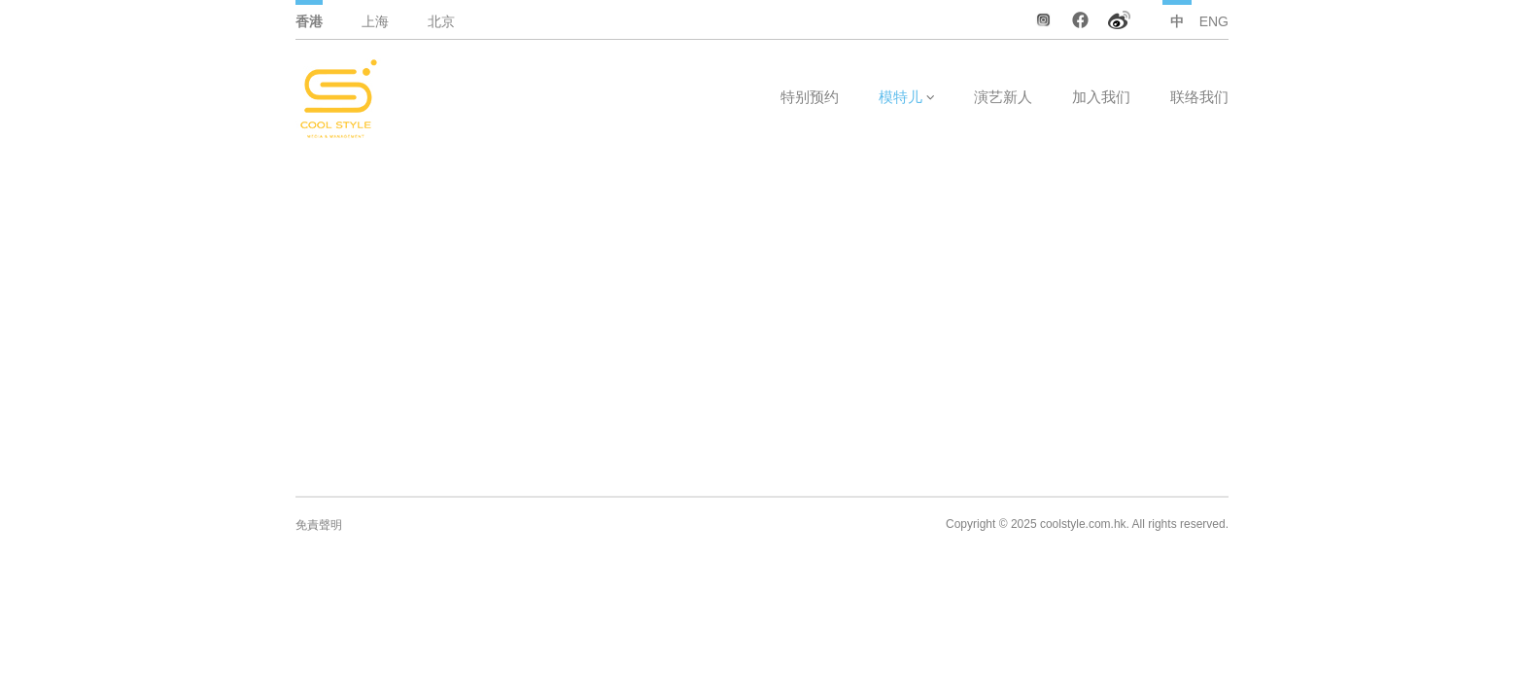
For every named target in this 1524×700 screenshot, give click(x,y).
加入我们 (1101, 96)
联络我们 (1199, 96)
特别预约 (809, 96)
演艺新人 (1003, 96)
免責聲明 (318, 525)
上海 (375, 21)
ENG (1214, 21)
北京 (441, 21)
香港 (309, 21)
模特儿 (900, 96)
